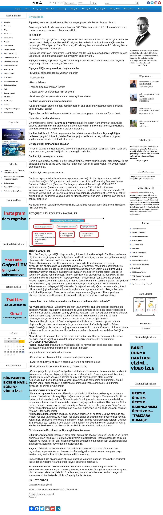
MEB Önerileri (8, 112)
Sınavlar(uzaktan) (9, 49)
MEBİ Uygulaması (10, 141)
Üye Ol (51, 3)
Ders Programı (8, 69)
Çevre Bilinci (8, 77)
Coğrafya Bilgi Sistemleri (140, 260)
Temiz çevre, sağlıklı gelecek (12, 191)
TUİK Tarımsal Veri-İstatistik (141, 276)
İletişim (6, 30)
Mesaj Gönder (8, 38)
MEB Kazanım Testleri (139, 272)
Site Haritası (145, 328)
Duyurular (7, 26)
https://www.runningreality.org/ (142, 284)
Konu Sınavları (8, 45)
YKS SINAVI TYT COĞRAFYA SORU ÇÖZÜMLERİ (14, 172)
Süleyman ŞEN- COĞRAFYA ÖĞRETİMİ (149, 110)
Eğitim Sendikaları (10, 85)
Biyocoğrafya (86, 9)
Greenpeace (135, 248)
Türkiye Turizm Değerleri (12, 109)
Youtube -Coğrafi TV (138, 232)
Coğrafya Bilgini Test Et (11, 57)
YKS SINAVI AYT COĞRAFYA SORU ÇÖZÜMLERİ (14, 178)
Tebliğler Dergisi (137, 240)
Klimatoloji (50, 9)
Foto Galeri (7, 34)
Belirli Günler (8, 97)
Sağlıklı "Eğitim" (9, 73)
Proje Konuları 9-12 (10, 53)
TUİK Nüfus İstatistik (139, 280)
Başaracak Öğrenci (146, 87)
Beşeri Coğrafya (100, 9)
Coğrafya (18, 9)
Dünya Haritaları (137, 256)
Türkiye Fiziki (115, 9)
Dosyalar (6, 42)
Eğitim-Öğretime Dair (11, 65)
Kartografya (37, 9)
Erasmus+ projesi (9, 93)
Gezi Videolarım (9, 183)
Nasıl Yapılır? (8, 101)
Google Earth (136, 268)
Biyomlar (34, 123)
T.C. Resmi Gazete (137, 244)
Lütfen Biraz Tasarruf (11, 81)
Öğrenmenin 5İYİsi (146, 113)
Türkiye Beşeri (129, 9)
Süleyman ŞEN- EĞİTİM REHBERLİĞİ (149, 83)
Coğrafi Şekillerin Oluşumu (12, 187)
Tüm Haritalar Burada (139, 252)
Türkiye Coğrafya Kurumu (140, 264)
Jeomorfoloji (61, 9)
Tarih (5, 89)
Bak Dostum (143, 126)
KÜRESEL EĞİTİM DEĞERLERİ (146, 100)
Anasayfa (7, 22)
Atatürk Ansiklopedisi (139, 229)
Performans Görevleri (11, 61)
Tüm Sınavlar (143, 9)
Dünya (27, 9)
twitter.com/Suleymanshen (140, 236)
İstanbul (6, 105)
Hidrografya (74, 9)
